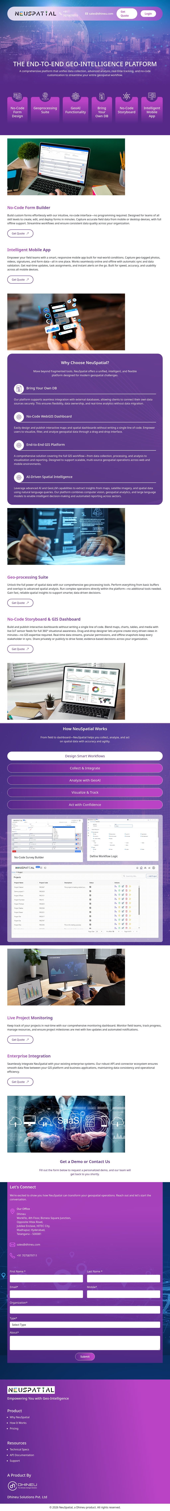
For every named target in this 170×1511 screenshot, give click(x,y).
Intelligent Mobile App (152, 112)
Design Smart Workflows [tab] (85, 756)
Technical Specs (19, 1449)
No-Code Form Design (17, 112)
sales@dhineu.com (101, 13)
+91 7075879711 (70, 13)
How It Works (18, 1423)
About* (14, 1332)
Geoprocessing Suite (45, 110)
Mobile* (92, 1287)
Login (148, 13)
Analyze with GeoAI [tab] (85, 780)
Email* (14, 1287)
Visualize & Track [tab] (85, 792)
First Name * (18, 1271)
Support (15, 1461)
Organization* (19, 1302)
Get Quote (125, 13)
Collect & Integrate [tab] (85, 768)
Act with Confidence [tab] (85, 804)
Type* (13, 1318)
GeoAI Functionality (75, 110)
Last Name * (94, 1271)
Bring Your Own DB (101, 112)
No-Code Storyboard (126, 110)
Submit (84, 1356)
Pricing (14, 1428)
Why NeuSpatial (20, 1417)
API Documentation (22, 1455)
